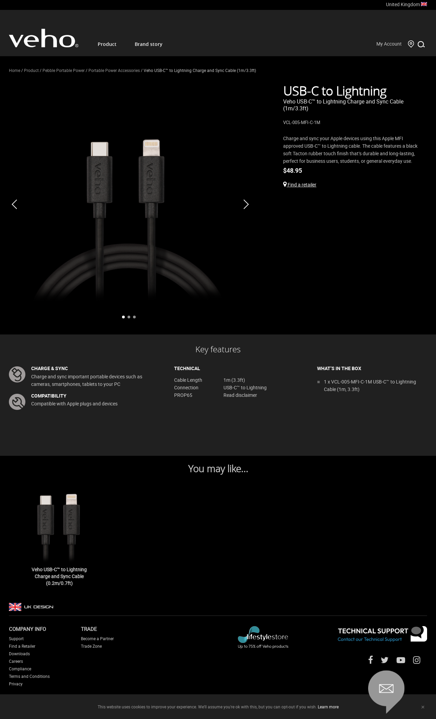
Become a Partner (97, 638)
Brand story (148, 44)
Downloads (19, 653)
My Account (389, 43)
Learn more (328, 706)
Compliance (20, 668)
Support (16, 638)
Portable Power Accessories (114, 70)
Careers (16, 661)
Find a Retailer (22, 646)
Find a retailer (299, 184)
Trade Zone (91, 646)
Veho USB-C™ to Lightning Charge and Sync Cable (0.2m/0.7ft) (59, 576)
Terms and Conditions (29, 676)
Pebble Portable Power (64, 70)
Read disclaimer (240, 395)
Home (14, 70)
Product (107, 44)
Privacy (16, 683)
